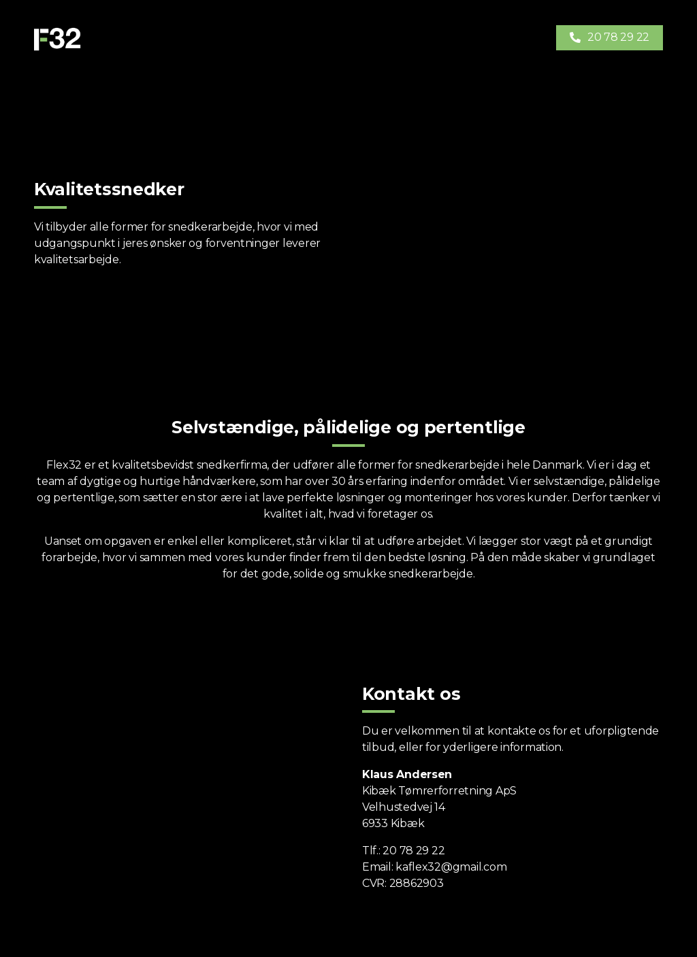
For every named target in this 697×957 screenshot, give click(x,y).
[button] (609, 37)
